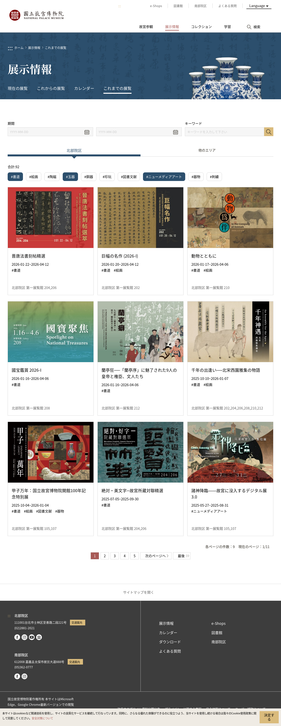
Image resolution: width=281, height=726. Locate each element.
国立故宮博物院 (36, 15)
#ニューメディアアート (164, 176)
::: (119, 5)
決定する (269, 717)
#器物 (196, 176)
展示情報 (34, 47)
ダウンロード (170, 641)
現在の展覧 (18, 88)
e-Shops (218, 623)
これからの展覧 (51, 88)
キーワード (193, 123)
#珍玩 (107, 176)
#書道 (15, 176)
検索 (268, 131)
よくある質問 (170, 651)
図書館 (216, 632)
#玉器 (70, 176)
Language (257, 5)
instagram (24, 637)
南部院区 (218, 641)
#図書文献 (129, 176)
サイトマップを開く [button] (138, 592)
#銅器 (88, 176)
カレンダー (84, 88)
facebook (17, 637)
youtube (32, 637)
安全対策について (42, 718)
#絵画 (33, 176)
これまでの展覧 (55, 47)
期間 (11, 123)
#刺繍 (214, 176)
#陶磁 (52, 176)
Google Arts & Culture (39, 637)
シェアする (235, 110)
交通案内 (76, 622)
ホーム (19, 47)
